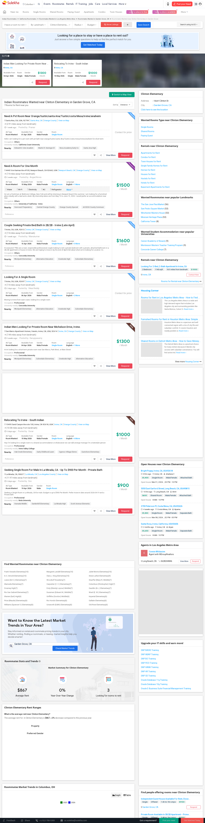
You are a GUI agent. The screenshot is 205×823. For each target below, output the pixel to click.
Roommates (64, 4)
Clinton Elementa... (59, 25)
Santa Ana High (90, 149)
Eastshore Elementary (90, 409)
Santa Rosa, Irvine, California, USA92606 (159, 475)
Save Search (143, 25)
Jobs (97, 4)
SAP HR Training (148, 622)
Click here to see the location (154, 110)
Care (103, 4)
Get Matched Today (92, 45)
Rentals (76, 4)
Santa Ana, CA (36, 121)
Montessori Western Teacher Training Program (163, 246)
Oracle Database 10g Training (154, 635)
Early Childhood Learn (45, 409)
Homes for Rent (148, 171)
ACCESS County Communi (93, 208)
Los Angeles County (47, 431)
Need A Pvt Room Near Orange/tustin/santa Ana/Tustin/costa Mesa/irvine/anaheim (52, 116)
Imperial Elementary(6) (98, 511)
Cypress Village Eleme (68, 409)
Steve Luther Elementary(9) (100, 490)
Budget (91, 25)
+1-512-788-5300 (115, 775)
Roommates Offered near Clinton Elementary (179, 762)
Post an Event (57, 802)
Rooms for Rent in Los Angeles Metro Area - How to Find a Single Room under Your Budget (171, 298)
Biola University (25, 458)
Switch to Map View (122, 95)
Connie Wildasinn (157, 502)
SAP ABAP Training (149, 605)
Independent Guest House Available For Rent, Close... (165, 700)
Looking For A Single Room (19, 277)
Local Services (115, 4)
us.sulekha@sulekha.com (119, 781)
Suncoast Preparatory (23, 208)
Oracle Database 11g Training (154, 631)
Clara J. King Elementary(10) (58, 490)
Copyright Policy (187, 808)
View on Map (63, 121)
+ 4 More (76, 396)
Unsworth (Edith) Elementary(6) (59, 519)
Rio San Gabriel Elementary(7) (16, 507)
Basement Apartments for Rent (155, 188)
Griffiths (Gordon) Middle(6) (58, 511)
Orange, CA (147, 739)
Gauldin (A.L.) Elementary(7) (100, 503)
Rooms (26, 12)
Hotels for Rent (147, 183)
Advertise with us (170, 808)
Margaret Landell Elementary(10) (60, 486)
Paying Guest (74, 12)
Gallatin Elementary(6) (98, 515)
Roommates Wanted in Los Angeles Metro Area (57, 19)
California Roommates (28, 19)
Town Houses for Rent (151, 162)
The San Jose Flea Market (154, 205)
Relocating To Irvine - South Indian (71, 64)
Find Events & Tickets (51, 791)
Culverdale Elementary (84, 260)
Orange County (50, 121)
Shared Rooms (56, 12)
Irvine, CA (9, 68)
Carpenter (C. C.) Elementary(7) (59, 499)
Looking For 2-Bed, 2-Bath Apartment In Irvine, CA (164, 267)
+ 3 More (76, 244)
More (128, 4)
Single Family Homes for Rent (154, 166)
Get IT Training (51, 784)
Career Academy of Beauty (154, 242)
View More (111, 156)
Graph (116, 711)
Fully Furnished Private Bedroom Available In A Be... (165, 731)
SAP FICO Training (149, 614)
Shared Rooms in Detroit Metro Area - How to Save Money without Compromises (171, 341)
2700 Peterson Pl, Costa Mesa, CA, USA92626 (161, 457)
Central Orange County (46, 208)
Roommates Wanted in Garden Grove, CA (93, 19)
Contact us (120, 808)
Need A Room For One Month (21, 166)
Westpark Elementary (22, 260)
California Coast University (29, 145)
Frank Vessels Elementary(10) (16, 486)
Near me (15, 12)
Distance (125, 105)
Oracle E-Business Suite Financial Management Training (166, 639)
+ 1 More (76, 185)
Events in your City (12, 798)
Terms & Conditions (136, 808)
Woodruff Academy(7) (56, 495)
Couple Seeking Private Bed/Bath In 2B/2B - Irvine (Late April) (39, 225)
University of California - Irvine (31, 205)
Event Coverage (11, 802)
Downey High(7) (11, 503)
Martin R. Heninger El (46, 149)
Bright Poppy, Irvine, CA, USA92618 (157, 422)
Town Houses (116, 12)
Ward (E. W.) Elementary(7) (99, 507)
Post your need (169, 820)
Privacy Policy (153, 808)
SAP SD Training (148, 627)
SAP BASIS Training (150, 601)
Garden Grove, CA (162, 106)
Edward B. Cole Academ (23, 149)
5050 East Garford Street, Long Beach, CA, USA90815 (165, 439)
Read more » (189, 310)
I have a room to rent (14, 25)
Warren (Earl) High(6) (12, 511)
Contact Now (194, 275)
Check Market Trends (65, 561)
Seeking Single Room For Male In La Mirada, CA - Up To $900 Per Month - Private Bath (53, 427)
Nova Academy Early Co (69, 149)
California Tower (150, 222)
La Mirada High (60, 461)
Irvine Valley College (27, 406)
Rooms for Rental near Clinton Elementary (181, 282)
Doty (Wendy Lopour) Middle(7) (60, 503)
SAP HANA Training (149, 618)
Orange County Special (69, 208)
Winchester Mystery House (155, 213)
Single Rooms (39, 12)
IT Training (87, 4)
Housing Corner (150, 291)
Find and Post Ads (51, 777)
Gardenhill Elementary (40, 461)
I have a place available (165, 12)
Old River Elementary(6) (98, 519)
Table (127, 711)
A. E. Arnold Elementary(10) (15, 490)
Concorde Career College (153, 250)
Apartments (89, 12)
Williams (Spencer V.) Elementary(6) (18, 519)
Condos (101, 12)
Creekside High (64, 260)
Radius (78, 25)
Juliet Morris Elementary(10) (100, 486)
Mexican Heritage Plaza (153, 218)
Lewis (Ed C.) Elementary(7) (15, 495)
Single (144, 703)
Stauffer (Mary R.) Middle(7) (100, 495)
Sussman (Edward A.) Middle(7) (60, 507)
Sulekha (10, 4)
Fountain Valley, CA (151, 755)
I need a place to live (137, 12)
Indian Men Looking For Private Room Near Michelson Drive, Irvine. (27, 64)
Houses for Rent (148, 175)
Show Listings (111, 25)
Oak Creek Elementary (23, 409)
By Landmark (37, 25)
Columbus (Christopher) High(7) (102, 499)
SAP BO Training (148, 610)
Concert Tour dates (59, 798)
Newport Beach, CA (67, 171)
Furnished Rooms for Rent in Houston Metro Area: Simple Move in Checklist (171, 320)
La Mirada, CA (31, 431)
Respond (43, 83)
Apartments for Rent (150, 154)
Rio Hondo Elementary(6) (57, 515)
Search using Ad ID (188, 25)
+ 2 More (76, 296)
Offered (154, 703)
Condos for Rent (148, 158)
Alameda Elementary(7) (13, 499)
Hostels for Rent (148, 179)
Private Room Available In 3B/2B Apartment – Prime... (165, 715)
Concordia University (27, 256)
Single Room (57, 135)
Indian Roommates (9, 19)
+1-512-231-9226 (132, 775)
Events (53, 4)
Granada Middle (20, 461)
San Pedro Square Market (154, 209)
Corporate (51, 807)
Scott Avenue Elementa (80, 461)
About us (108, 808)
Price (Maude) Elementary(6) (15, 515)
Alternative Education (44, 260)
